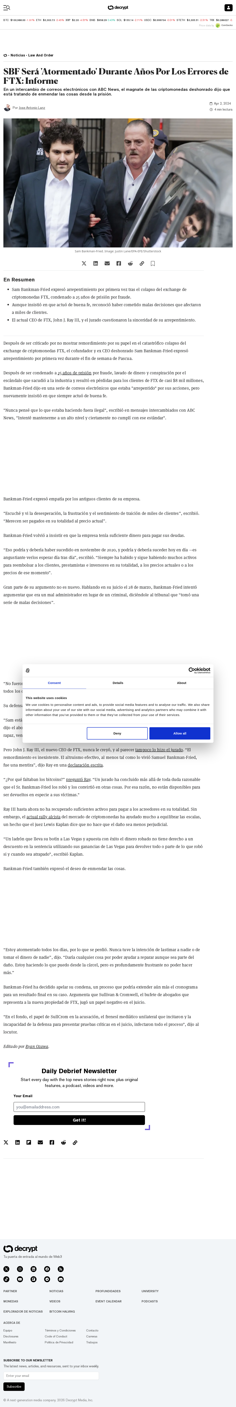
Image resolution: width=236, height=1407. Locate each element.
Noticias (56, 1291)
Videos (54, 1301)
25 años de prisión (75, 373)
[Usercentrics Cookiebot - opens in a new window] (191, 670)
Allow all (179, 733)
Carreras (91, 1336)
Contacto (92, 1330)
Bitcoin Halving (62, 1311)
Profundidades (108, 1291)
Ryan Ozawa (36, 1046)
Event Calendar (109, 1301)
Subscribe (14, 1387)
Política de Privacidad (59, 1342)
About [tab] (181, 683)
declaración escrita (85, 765)
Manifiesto (9, 1342)
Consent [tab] (54, 683)
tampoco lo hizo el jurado (159, 750)
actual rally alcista (43, 817)
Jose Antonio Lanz (32, 108)
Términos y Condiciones (60, 1330)
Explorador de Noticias (23, 1311)
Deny (117, 733)
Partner (10, 1291)
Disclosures (10, 1336)
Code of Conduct (56, 1336)
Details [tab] (118, 683)
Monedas (10, 1301)
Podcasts (150, 1301)
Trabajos (92, 1342)
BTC (6, 20)
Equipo (7, 1330)
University (150, 1291)
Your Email (23, 1096)
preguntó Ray (78, 779)
